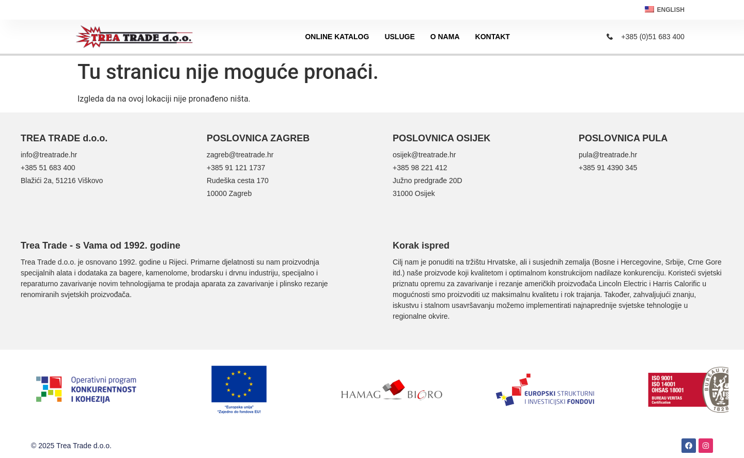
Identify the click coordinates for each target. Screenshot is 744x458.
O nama (445, 36)
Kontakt (492, 36)
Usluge (399, 36)
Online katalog (337, 36)
